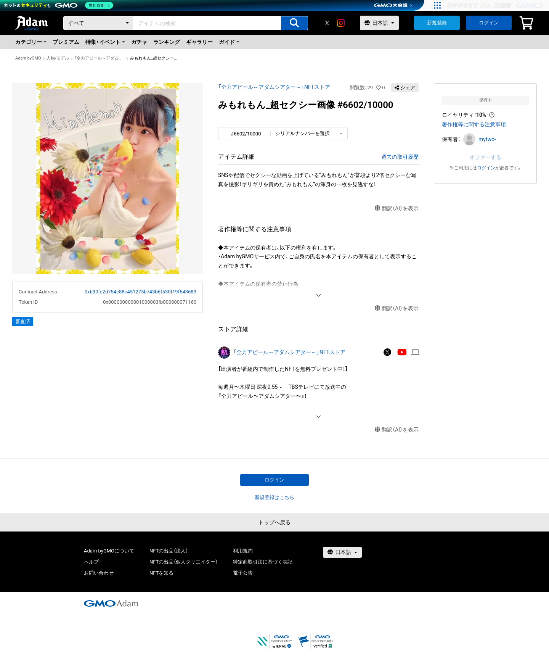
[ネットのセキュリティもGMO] (58, 5)
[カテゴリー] (98, 23)
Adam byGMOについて (109, 551)
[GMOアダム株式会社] (111, 603)
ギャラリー (199, 42)
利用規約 (243, 551)
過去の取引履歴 (400, 157)
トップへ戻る (274, 522)
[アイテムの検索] (294, 23)
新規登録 (437, 23)
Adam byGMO (28, 58)
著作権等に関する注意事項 (474, 124)
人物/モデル (58, 58)
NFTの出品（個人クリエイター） (183, 562)
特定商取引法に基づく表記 (262, 562)
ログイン (489, 23)
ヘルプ (91, 562)
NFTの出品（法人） (168, 551)
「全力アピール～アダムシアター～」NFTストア (99, 58)
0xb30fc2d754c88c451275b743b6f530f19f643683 (140, 292)
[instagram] (341, 23)
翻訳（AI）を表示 (397, 209)
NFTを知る (161, 573)
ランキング (166, 42)
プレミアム (66, 42)
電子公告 (243, 573)
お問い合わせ (99, 573)
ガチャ (139, 42)
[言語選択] (379, 23)
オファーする (485, 157)
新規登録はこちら (274, 497)
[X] (327, 23)
